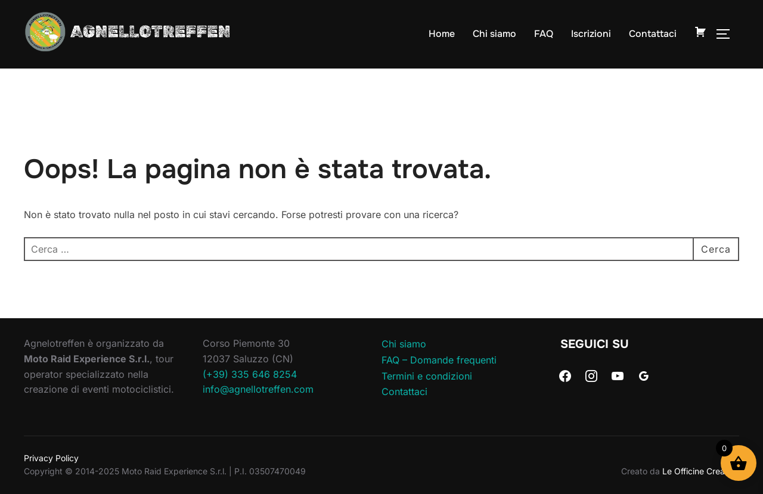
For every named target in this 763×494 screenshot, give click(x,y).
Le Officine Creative (700, 471)
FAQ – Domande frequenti (439, 360)
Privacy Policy (51, 458)
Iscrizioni (591, 33)
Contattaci (653, 33)
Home (442, 33)
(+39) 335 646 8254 (250, 374)
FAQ (543, 33)
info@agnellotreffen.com (258, 389)
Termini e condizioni (427, 376)
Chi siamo (494, 33)
